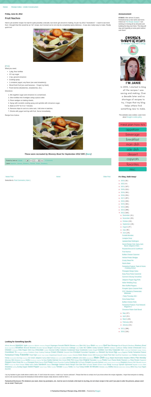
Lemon (69, 358)
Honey (7, 358)
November (126, 218)
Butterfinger (57, 347)
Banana (19, 163)
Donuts (111, 352)
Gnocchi (60, 355)
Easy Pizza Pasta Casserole (131, 274)
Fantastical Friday (12, 355)
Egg (116, 352)
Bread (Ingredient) (10, 347)
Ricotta (11, 364)
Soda (105, 364)
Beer (109, 345)
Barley (78, 345)
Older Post (106, 177)
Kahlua (44, 358)
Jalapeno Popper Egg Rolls (131, 280)
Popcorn (41, 362)
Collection (63, 350)
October (125, 221)
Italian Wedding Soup (129, 283)
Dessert (102, 352)
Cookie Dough (93, 350)
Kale (48, 358)
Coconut (52, 350)
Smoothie (89, 364)
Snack (38, 163)
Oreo (81, 360)
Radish (105, 362)
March (125, 319)
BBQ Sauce (87, 345)
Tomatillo (53, 367)
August (125, 227)
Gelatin (47, 355)
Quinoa (100, 362)
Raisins (109, 362)
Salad (27, 364)
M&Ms (84, 358)
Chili (29, 350)
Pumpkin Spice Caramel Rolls (132, 288)
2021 (123, 186)
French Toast (41, 355)
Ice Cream (32, 358)
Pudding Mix (74, 362)
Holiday (135, 355)
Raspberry (124, 362)
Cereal (130, 348)
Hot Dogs (20, 358)
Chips (33, 350)
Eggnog (120, 352)
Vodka (106, 367)
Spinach (122, 364)
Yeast (140, 367)
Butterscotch (65, 347)
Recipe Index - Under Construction (24, 7)
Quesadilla (94, 362)
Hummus (25, 358)
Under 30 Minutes (91, 367)
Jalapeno (39, 358)
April (124, 316)
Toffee (49, 367)
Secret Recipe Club (72, 364)
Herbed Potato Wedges (130, 257)
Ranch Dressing (116, 362)
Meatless (127, 358)
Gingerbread (53, 355)
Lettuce (75, 358)
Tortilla (70, 367)
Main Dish (99, 357)
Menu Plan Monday (138, 358)
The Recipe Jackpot (132, 22)
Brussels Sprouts (42, 347)
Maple (112, 358)
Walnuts (116, 367)
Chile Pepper (23, 350)
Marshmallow (119, 358)
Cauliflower (119, 347)
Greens (90, 355)
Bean (93, 345)
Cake (77, 347)
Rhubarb (143, 362)
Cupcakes (92, 352)
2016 (123, 201)
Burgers (51, 348)
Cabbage (72, 348)
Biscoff (120, 345)
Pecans (137, 360)
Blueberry (26, 163)
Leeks (64, 358)
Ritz (14, 364)
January (125, 325)
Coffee (57, 350)
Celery (125, 348)
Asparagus (54, 345)
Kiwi (57, 358)
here (88, 154)
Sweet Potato (43, 367)
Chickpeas (15, 350)
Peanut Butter (116, 360)
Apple (26, 345)
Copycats (116, 350)
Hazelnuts (125, 355)
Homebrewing (142, 355)
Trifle (74, 367)
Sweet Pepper (34, 367)
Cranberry (31, 352)
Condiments (84, 350)
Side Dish (82, 364)
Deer (97, 352)
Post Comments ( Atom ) (22, 180)
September (126, 224)
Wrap (136, 367)
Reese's (130, 362)
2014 (123, 207)
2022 (123, 184)
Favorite (32, 163)
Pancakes (93, 360)
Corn (123, 350)
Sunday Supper (22, 367)
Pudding (67, 362)
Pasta (104, 360)
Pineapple (31, 362)
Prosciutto (61, 362)
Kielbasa (53, 358)
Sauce (49, 364)
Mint (13, 360)
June (124, 233)
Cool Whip (108, 350)
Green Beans (83, 355)
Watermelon (122, 367)
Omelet (64, 360)
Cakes (89, 348)
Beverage (114, 345)
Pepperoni (143, 360)
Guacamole (99, 355)
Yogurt (144, 367)
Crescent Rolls (68, 352)
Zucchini (8, 369)
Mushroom (34, 360)
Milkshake (8, 360)
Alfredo (7, 345)
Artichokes (42, 345)
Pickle (18, 362)
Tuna (77, 367)
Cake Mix (82, 348)
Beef (105, 345)
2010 (123, 331)
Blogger (97, 391)
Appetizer (14, 163)
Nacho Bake (126, 263)
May (124, 313)
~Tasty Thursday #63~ (129, 296)
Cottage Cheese (141, 350)
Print (7, 66)
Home (5, 7)
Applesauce (31, 345)
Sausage (55, 364)
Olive (60, 360)
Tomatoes (65, 367)
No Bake (44, 360)
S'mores (22, 364)
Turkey (81, 367)
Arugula (47, 345)
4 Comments (49, 160)
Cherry (144, 347)
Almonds (12, 345)
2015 (123, 204)
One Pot (70, 360)
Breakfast (19, 348)
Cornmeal (134, 350)
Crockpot (77, 352)
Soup (109, 364)
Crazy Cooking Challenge (43, 352)
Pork (46, 362)
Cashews (112, 347)
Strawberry (44, 163)
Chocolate (39, 350)
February (126, 322)
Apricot (37, 345)
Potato (50, 362)
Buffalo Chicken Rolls (129, 302)
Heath (130, 355)
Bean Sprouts (99, 345)
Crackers (25, 352)
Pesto (14, 362)
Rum (17, 364)
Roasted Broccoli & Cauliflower (132, 249)
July (124, 230)
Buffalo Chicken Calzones (130, 254)
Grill (94, 355)
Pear (128, 360)
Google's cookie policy (134, 117)
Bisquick (125, 345)
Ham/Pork (118, 355)
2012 (123, 213)
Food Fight (33, 355)
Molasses (18, 360)
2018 (123, 195)
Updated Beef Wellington (130, 241)
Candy (94, 348)
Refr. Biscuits (137, 362)
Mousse (23, 360)
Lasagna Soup (127, 238)
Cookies (101, 350)
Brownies (33, 348)
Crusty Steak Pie (127, 260)
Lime (80, 358)
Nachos (39, 360)
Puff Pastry (81, 362)
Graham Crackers (68, 355)
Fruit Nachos (126, 252)
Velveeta (102, 367)
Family (130, 352)
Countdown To (11, 352)
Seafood (62, 364)
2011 (123, 328)
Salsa (36, 364)
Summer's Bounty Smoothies (132, 277)
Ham (113, 355)
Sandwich (42, 364)
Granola (75, 355)
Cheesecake (137, 348)
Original (86, 360)
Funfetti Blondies (127, 235)
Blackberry (131, 345)
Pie (22, 362)
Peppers (8, 362)
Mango (107, 358)
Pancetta (99, 360)
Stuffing (15, 367)
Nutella (50, 360)
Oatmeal (55, 360)
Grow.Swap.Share (128, 299)
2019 (123, 192)
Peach (109, 360)
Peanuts (124, 360)
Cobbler (46, 350)
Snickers (100, 364)
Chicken (8, 350)
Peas (132, 360)
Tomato (59, 367)
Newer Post (9, 177)
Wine (132, 367)
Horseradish (13, 358)
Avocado (61, 345)
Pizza (37, 362)
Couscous (20, 352)
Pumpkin (88, 362)
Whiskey (128, 367)
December (126, 215)
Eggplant (125, 352)
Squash (135, 364)
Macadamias (90, 358)
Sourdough (115, 364)
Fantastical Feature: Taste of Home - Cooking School (134, 267)
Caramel (100, 348)
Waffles (111, 367)
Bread (144, 345)
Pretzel (55, 362)
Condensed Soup (73, 350)
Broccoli (27, 348)
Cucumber (84, 352)
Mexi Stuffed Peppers (129, 286)
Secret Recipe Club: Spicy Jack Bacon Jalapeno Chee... (132, 245)
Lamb (60, 358)
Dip (107, 352)
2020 (123, 189)
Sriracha (140, 364)
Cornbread (128, 350)
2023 (123, 181)
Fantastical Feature (139, 352)
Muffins (28, 360)
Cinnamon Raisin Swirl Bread (132, 309)
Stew (144, 364)
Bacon (67, 345)
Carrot (106, 348)
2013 (123, 210)
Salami (31, 364)
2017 (123, 198)
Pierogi (25, 362)
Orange (76, 360)
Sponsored (129, 364)
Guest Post (107, 355)
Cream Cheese (57, 352)
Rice (7, 364)
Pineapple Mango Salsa (130, 271)
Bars (81, 345)
